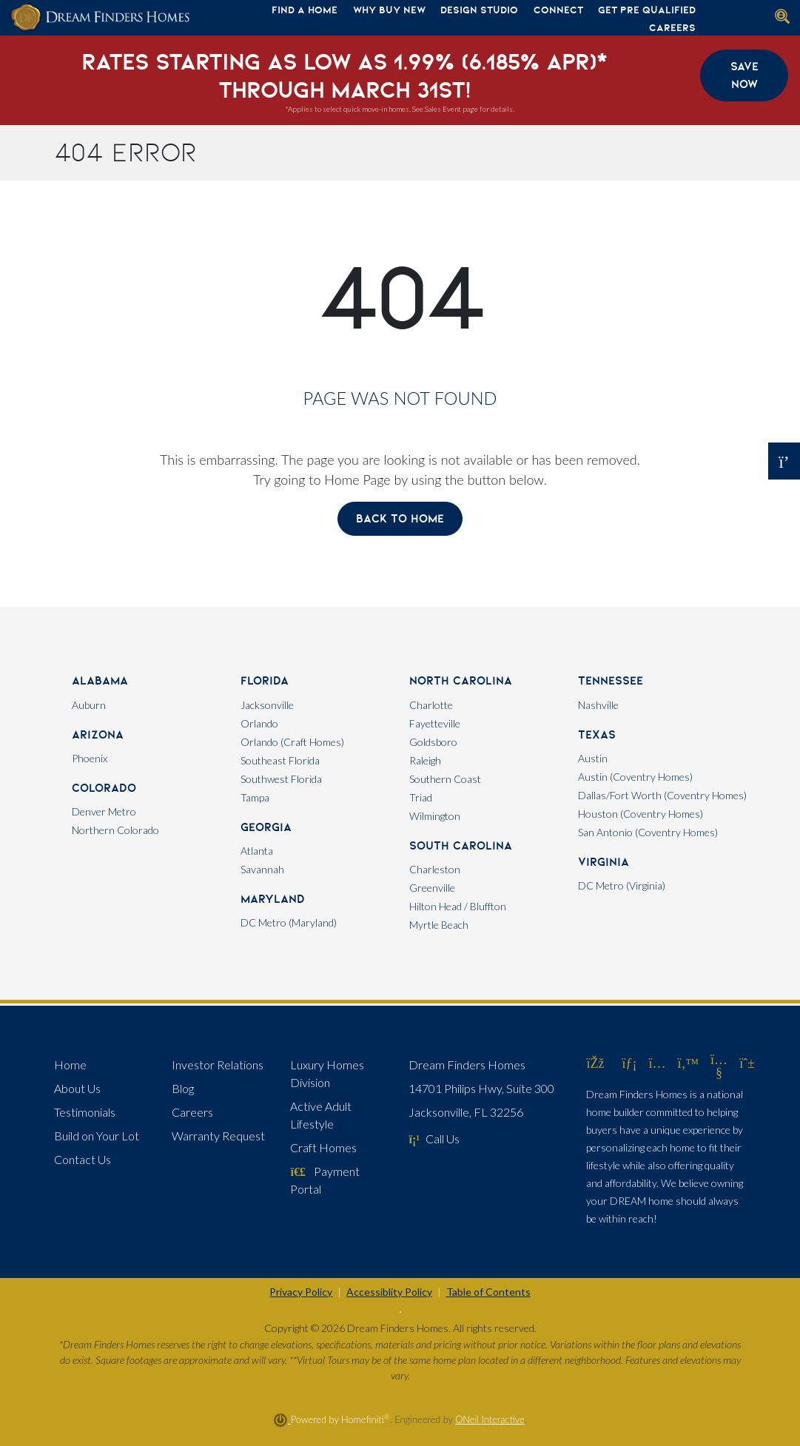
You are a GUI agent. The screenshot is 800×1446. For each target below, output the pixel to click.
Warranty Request (218, 1136)
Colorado (104, 788)
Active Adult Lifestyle (321, 1115)
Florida (265, 680)
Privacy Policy (300, 1291)
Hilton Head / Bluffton (457, 906)
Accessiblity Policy (389, 1291)
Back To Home (400, 518)
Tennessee (610, 680)
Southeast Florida (280, 760)
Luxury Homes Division (327, 1073)
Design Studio (479, 10)
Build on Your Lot (96, 1136)
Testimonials (84, 1112)
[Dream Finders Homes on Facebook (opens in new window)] (595, 1063)
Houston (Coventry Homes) (640, 813)
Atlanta (257, 850)
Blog (183, 1088)
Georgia (266, 827)
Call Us (434, 1138)
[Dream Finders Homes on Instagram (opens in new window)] (656, 1063)
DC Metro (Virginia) (621, 885)
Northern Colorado (115, 830)
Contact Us (82, 1159)
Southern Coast (445, 779)
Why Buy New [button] (389, 10)
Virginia (603, 862)
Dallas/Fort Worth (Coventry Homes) (662, 795)
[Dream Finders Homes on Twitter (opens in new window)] (688, 1063)
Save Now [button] (744, 75)
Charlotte (431, 705)
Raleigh (425, 760)
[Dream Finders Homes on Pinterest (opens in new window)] (747, 1063)
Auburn (89, 705)
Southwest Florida (281, 779)
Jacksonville (267, 705)
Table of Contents (488, 1291)
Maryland (273, 899)
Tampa (255, 797)
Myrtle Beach (438, 924)
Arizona (98, 734)
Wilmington (434, 816)
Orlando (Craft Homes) (292, 742)
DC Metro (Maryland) (289, 922)
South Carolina (460, 845)
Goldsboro (433, 742)
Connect (558, 10)
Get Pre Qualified (647, 10)
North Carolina (460, 680)
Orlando (259, 723)
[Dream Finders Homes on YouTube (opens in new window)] (718, 1072)
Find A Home (304, 10)
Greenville (432, 887)
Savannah (262, 869)
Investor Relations (217, 1064)
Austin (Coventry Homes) (635, 776)
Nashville (598, 705)
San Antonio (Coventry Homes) (648, 832)
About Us (77, 1088)
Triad (420, 797)
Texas (597, 734)
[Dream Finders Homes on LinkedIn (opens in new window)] (629, 1063)
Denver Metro (104, 811)
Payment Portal (324, 1180)
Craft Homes (323, 1147)
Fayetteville (434, 723)
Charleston (434, 869)
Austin (593, 758)
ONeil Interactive (490, 1419)
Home (70, 1064)
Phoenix (89, 758)
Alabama (100, 680)
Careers (672, 27)
